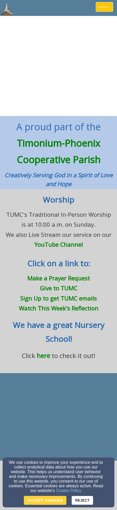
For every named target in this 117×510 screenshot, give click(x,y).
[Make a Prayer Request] (58, 278)
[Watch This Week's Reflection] (58, 309)
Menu (105, 6)
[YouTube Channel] (58, 245)
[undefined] (58, 417)
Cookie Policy (68, 490)
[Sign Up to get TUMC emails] (58, 299)
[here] (43, 356)
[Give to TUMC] (58, 288)
